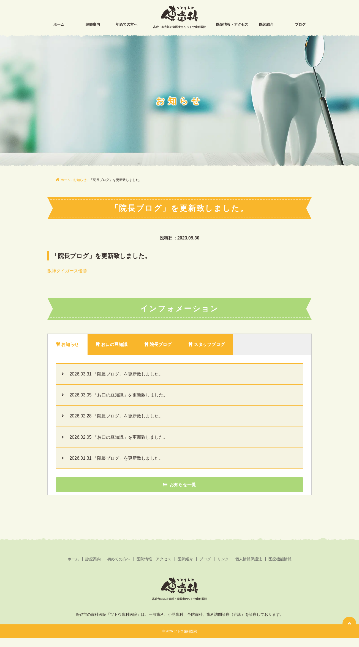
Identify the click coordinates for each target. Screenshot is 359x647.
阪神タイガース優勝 (67, 270)
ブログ (300, 24)
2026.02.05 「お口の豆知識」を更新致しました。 (118, 437)
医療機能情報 (280, 559)
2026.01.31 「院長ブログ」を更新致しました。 (115, 458)
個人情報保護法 (248, 559)
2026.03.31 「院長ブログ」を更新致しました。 (115, 374)
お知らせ (67, 344)
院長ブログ (158, 344)
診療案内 (93, 24)
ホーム (58, 24)
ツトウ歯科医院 (185, 631)
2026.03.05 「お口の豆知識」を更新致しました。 (118, 395)
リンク (223, 559)
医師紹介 (266, 24)
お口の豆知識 (111, 344)
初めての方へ (126, 24)
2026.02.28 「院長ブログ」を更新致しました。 (115, 416)
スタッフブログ (206, 344)
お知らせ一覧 (179, 484)
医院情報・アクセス (232, 24)
